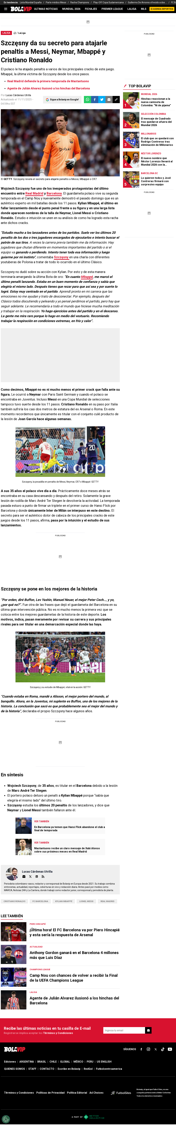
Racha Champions (79, 2)
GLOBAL (65, 1061)
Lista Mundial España (31, 2)
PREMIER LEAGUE (112, 8)
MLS (143, 8)
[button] (94, 99)
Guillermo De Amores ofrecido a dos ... (147, 2)
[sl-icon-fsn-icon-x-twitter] (156, 1049)
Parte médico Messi (56, 2)
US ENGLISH (104, 1061)
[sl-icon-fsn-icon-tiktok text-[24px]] (163, 1049)
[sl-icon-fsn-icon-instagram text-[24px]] (148, 1049)
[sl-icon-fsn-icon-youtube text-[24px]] (170, 1049)
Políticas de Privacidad (50, 1092)
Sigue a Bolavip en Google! (64, 99)
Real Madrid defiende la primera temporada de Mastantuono (48, 81)
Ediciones (10, 1061)
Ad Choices (96, 1092)
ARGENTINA (26, 1061)
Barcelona (54, 193)
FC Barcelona (40, 901)
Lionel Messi (86, 901)
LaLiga (22, 33)
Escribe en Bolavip (69, 1068)
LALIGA (131, 8)
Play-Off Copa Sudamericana (108, 2)
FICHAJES (91, 8)
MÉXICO (78, 1061)
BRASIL (41, 1061)
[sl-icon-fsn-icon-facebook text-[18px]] (141, 1049)
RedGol (88, 1068)
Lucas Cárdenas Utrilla (18, 95)
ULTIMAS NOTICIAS (46, 8)
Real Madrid (34, 193)
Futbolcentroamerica (109, 1068)
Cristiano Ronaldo (14, 901)
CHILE (53, 1061)
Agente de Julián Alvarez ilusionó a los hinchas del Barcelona (48, 88)
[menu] (6, 9)
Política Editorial (77, 1092)
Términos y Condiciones (58, 1033)
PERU (90, 1061)
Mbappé (87, 277)
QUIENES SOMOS (14, 1068)
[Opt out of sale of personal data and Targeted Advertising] (6, 1119)
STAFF (32, 1068)
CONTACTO (47, 1068)
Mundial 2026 (71, 8)
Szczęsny (61, 257)
